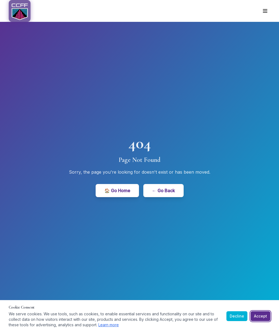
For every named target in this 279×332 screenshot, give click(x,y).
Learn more (108, 324)
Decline (237, 316)
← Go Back (163, 190)
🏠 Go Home (117, 190)
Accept (260, 316)
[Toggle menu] (265, 11)
